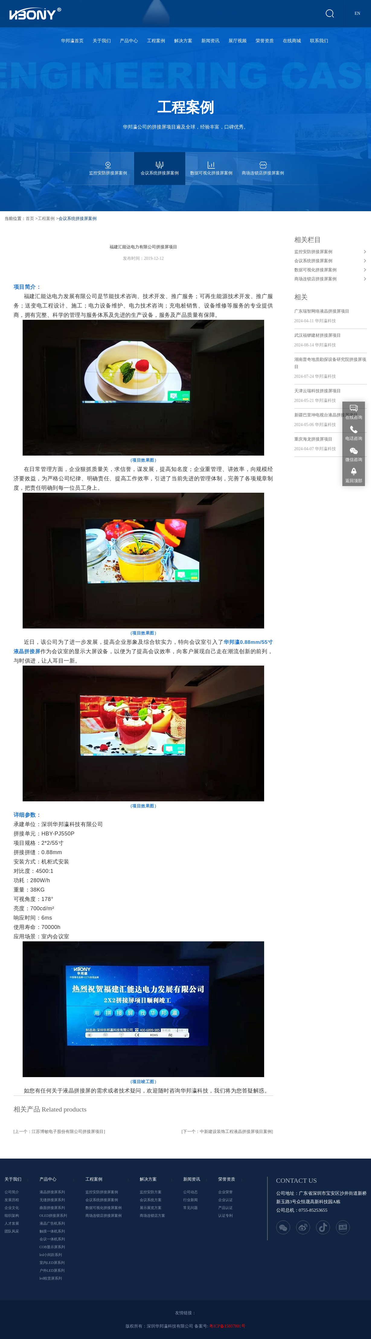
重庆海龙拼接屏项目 (313, 439)
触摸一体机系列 (52, 1231)
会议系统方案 (151, 1200)
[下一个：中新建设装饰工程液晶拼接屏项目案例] (227, 1131)
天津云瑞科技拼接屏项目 (317, 391)
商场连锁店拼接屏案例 (263, 163)
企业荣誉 (225, 1192)
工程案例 (156, 40)
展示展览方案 (151, 1208)
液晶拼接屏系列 (52, 1192)
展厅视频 (238, 40)
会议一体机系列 (52, 1239)
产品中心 (129, 40)
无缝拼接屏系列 (52, 1200)
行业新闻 (190, 1200)
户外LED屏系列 (52, 1270)
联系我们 (319, 40)
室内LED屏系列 (52, 1263)
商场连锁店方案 (152, 1215)
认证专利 (225, 1215)
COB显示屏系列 (52, 1247)
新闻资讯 (210, 40)
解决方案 (183, 40)
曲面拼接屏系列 (52, 1208)
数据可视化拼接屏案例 (211, 163)
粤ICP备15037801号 (227, 1326)
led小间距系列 (51, 1255)
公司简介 (12, 1192)
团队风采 (12, 1231)
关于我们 (102, 40)
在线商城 (292, 40)
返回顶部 (353, 481)
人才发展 (12, 1223)
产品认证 (225, 1208)
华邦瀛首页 (72, 40)
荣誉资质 (265, 40)
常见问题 (190, 1208)
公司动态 (190, 1192)
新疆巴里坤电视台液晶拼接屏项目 (326, 415)
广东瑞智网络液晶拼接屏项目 (321, 311)
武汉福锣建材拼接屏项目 (317, 335)
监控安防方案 (151, 1192)
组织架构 (12, 1215)
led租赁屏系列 (51, 1278)
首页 (30, 218)
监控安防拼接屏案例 (108, 163)
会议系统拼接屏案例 (159, 163)
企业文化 (12, 1208)
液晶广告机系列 (52, 1223)
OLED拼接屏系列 (53, 1215)
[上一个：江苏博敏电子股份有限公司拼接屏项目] (59, 1131)
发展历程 (12, 1200)
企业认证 (225, 1200)
